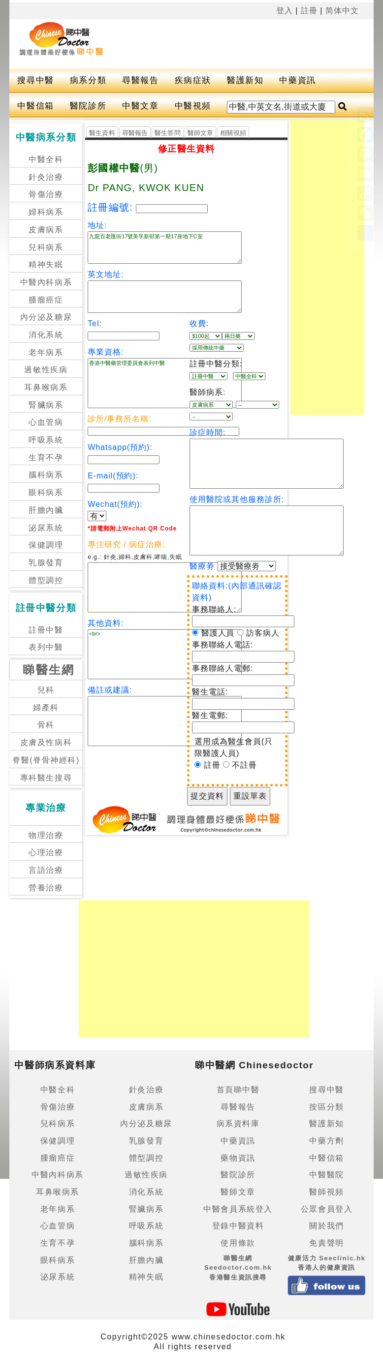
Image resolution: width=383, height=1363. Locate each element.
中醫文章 (140, 106)
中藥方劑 (326, 1141)
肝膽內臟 (46, 510)
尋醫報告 (140, 80)
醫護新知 (245, 80)
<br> (165, 654)
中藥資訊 (297, 80)
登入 (284, 10)
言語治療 (46, 870)
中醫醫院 (326, 1174)
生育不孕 (46, 457)
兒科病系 (46, 247)
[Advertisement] (173, 44)
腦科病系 (46, 475)
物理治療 (46, 835)
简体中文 (342, 10)
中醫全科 (46, 159)
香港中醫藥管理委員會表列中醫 (165, 383)
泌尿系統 (46, 528)
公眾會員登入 (327, 1209)
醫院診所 (88, 106)
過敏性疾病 (45, 369)
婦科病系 (46, 212)
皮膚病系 (46, 229)
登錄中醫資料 (238, 1226)
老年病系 (46, 352)
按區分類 (326, 1107)
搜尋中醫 (35, 80)
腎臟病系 (46, 405)
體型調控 (46, 580)
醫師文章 (201, 133)
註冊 (309, 10)
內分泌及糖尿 (46, 317)
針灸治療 (46, 177)
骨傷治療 (46, 194)
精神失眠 (46, 264)
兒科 (46, 690)
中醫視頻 (193, 106)
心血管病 (46, 422)
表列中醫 (46, 647)
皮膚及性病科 (46, 742)
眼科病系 (46, 492)
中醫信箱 (35, 106)
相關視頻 (233, 133)
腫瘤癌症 (46, 300)
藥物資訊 (238, 1158)
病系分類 (88, 80)
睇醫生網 (49, 669)
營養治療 (46, 888)
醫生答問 (168, 133)
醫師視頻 (326, 1192)
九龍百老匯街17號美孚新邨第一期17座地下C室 (165, 247)
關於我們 (326, 1226)
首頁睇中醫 (238, 1089)
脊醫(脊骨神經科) (46, 760)
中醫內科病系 (46, 282)
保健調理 (46, 545)
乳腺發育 (46, 562)
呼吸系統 (46, 440)
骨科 (46, 725)
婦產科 (46, 707)
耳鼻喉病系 (45, 387)
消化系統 (46, 335)
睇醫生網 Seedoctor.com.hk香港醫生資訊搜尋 (238, 1267)
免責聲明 (326, 1243)
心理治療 (46, 852)
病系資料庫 (238, 1123)
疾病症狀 (193, 80)
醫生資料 (102, 133)
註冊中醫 (46, 630)
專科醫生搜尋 (46, 778)
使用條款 (238, 1243)
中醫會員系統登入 (238, 1209)
